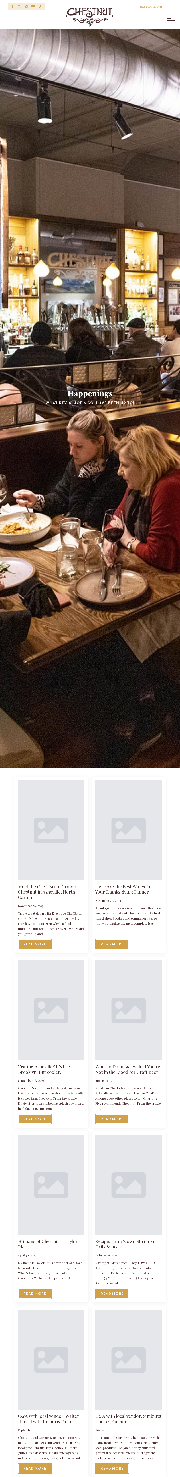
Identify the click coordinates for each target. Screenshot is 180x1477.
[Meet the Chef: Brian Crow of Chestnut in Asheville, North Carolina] (51, 830)
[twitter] (19, 6)
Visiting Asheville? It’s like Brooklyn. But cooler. (44, 1069)
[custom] (40, 6)
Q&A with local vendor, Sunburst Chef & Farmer (128, 1418)
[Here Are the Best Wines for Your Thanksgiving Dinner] (128, 830)
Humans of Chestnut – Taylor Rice (48, 1243)
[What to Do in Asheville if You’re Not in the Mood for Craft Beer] (128, 1010)
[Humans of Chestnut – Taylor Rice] (51, 1185)
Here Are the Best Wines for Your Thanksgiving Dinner (123, 889)
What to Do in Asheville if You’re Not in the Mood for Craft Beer (127, 1069)
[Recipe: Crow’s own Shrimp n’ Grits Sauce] (128, 1185)
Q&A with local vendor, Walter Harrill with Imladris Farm (48, 1418)
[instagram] (26, 6)
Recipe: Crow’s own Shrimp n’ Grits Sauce (126, 1243)
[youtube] (33, 6)
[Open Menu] (170, 20)
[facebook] (12, 6)
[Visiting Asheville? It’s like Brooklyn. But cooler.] (51, 1010)
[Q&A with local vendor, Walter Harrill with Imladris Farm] (51, 1360)
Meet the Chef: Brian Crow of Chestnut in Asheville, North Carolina (48, 892)
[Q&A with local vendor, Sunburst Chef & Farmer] (128, 1360)
